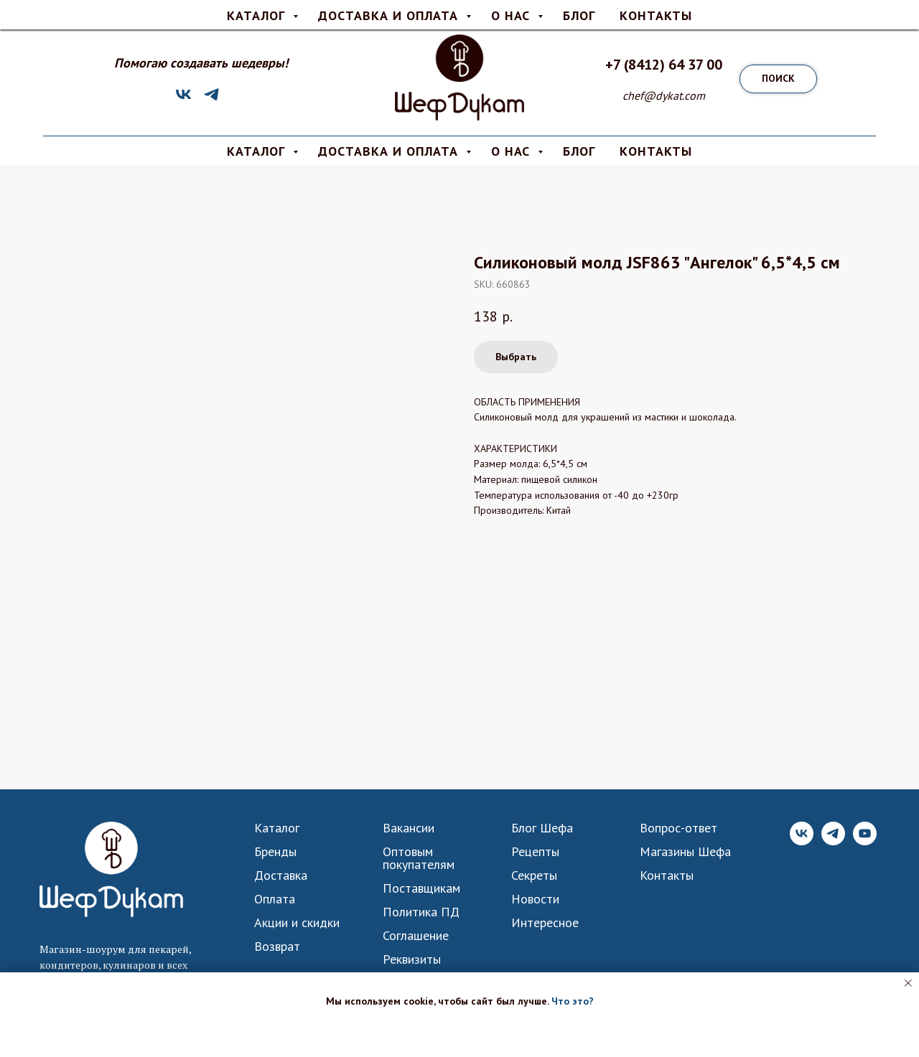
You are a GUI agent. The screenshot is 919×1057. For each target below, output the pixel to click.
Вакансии (408, 828)
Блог (579, 151)
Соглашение (416, 935)
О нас (478, 11)
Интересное (545, 922)
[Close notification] (908, 983)
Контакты (667, 875)
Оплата (426, 11)
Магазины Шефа (685, 851)
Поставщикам (421, 888)
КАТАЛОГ (258, 151)
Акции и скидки (297, 922)
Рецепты (535, 851)
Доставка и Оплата (390, 151)
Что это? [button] (572, 1001)
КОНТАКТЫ (656, 151)
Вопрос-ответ (544, 11)
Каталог (276, 828)
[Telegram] (211, 99)
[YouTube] (865, 841)
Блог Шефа (542, 828)
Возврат (277, 946)
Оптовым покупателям (418, 858)
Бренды (275, 851)
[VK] (183, 99)
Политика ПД (421, 912)
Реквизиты (412, 959)
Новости (535, 899)
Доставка (365, 11)
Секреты (534, 875)
